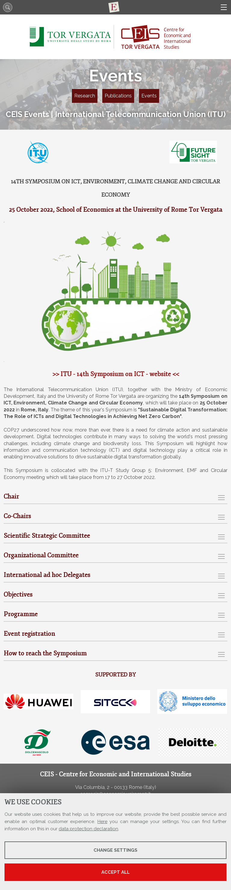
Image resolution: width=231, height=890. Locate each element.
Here (102, 821)
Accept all (115, 872)
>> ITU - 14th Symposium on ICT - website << (115, 374)
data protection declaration (88, 828)
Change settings (115, 850)
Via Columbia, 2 (92, 787)
